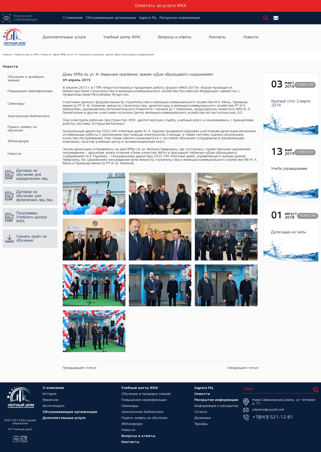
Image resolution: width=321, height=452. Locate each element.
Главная (7, 55)
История (49, 394)
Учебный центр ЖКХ (121, 37)
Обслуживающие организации (111, 18)
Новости (250, 37)
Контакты (217, 37)
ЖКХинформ (18, 141)
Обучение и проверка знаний (26, 78)
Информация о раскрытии (216, 406)
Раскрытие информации (179, 18)
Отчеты (200, 412)
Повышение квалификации (30, 91)
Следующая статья (242, 368)
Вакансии (50, 400)
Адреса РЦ (147, 18)
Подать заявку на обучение (22, 128)
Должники (202, 418)
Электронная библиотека (28, 116)
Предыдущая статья (79, 368)
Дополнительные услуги (64, 37)
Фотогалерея (53, 406)
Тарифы (201, 424)
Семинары (16, 103)
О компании (73, 18)
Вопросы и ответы (174, 37)
